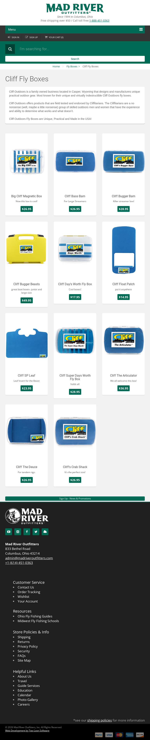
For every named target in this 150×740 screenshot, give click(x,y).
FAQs (22, 655)
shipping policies (99, 720)
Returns (24, 641)
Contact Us (26, 587)
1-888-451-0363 (99, 20)
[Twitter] (36, 531)
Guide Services (29, 685)
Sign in (15, 37)
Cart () (56, 37)
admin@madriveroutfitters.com (29, 558)
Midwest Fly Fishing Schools (38, 621)
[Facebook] (26, 531)
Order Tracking (29, 592)
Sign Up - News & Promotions (75, 498)
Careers (24, 704)
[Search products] (64, 49)
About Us (24, 676)
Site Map (24, 660)
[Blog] (45, 531)
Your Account (28, 601)
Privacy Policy (28, 646)
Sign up (33, 37)
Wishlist (23, 596)
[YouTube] (8, 531)
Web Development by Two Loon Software (27, 730)
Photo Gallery (28, 699)
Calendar (24, 695)
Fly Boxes (71, 66)
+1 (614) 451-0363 (19, 562)
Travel (22, 681)
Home (56, 66)
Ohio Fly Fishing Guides (35, 616)
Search (75, 58)
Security (24, 651)
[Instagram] (17, 531)
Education (25, 690)
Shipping (24, 637)
